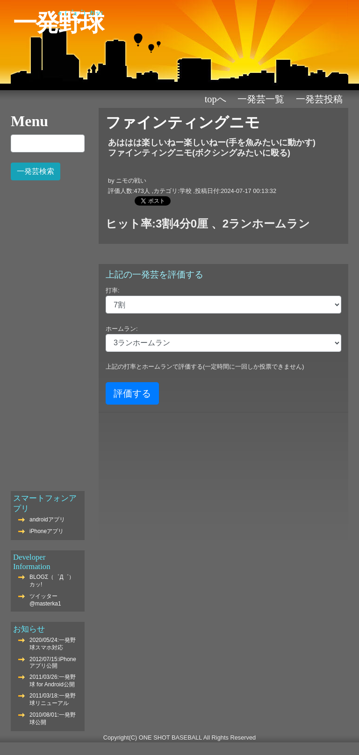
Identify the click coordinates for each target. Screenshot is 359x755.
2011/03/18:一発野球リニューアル (52, 699)
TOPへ (215, 99)
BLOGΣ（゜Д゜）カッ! (51, 581)
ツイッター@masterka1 (45, 600)
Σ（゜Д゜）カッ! (80, 13)
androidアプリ (47, 519)
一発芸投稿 (319, 99)
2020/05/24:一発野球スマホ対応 (52, 644)
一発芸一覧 (260, 99)
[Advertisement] (48, 331)
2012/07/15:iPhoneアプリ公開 (52, 662)
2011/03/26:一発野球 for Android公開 (52, 681)
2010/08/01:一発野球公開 (52, 719)
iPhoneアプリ (46, 531)
